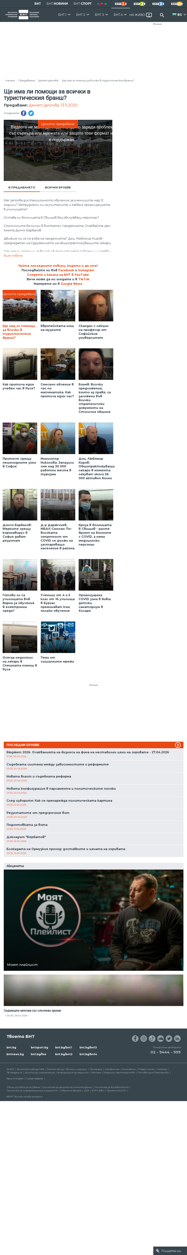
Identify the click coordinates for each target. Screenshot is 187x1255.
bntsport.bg (39, 1047)
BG (179, 14)
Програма (96, 1069)
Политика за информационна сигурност (32, 1090)
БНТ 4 (118, 14)
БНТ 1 (62, 14)
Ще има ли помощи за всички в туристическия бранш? (98, 80)
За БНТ (10, 1069)
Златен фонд (55, 1069)
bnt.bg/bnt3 (88, 1047)
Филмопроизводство (30, 1069)
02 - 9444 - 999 (165, 1052)
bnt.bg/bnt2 (63, 1054)
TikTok (83, 279)
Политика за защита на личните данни (67, 1087)
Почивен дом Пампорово (153, 1072)
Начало (10, 80)
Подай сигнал (146, 1069)
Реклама (157, 24)
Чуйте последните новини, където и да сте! (58, 266)
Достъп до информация (40, 1072)
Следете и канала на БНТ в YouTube (58, 275)
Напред (162, 1069)
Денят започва (48, 80)
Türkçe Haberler (34, 1078)
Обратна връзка (70, 1090)
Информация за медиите (73, 1072)
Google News (71, 284)
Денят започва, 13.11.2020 (53, 105)
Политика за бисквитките (112, 1087)
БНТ (37, 3)
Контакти (129, 1069)
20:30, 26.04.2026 (17, 1015)
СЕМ (86, 1090)
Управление (112, 1069)
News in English (15, 1078)
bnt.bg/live (38, 1054)
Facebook (66, 270)
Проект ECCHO (116, 1090)
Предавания (27, 80)
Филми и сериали (76, 1069)
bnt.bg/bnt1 (63, 1047)
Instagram (86, 270)
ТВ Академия (14, 1072)
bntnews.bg (15, 1054)
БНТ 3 (99, 14)
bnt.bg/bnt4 (88, 1054)
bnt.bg (11, 1047)
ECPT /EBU (98, 1090)
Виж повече (13, 255)
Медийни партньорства (119, 1072)
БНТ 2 (80, 14)
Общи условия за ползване (23, 1087)
